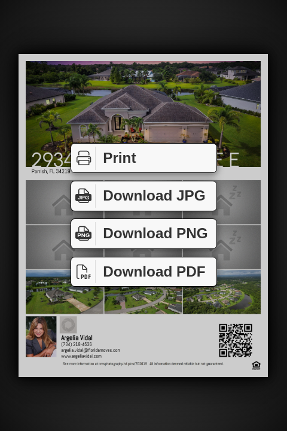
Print (103, 158)
